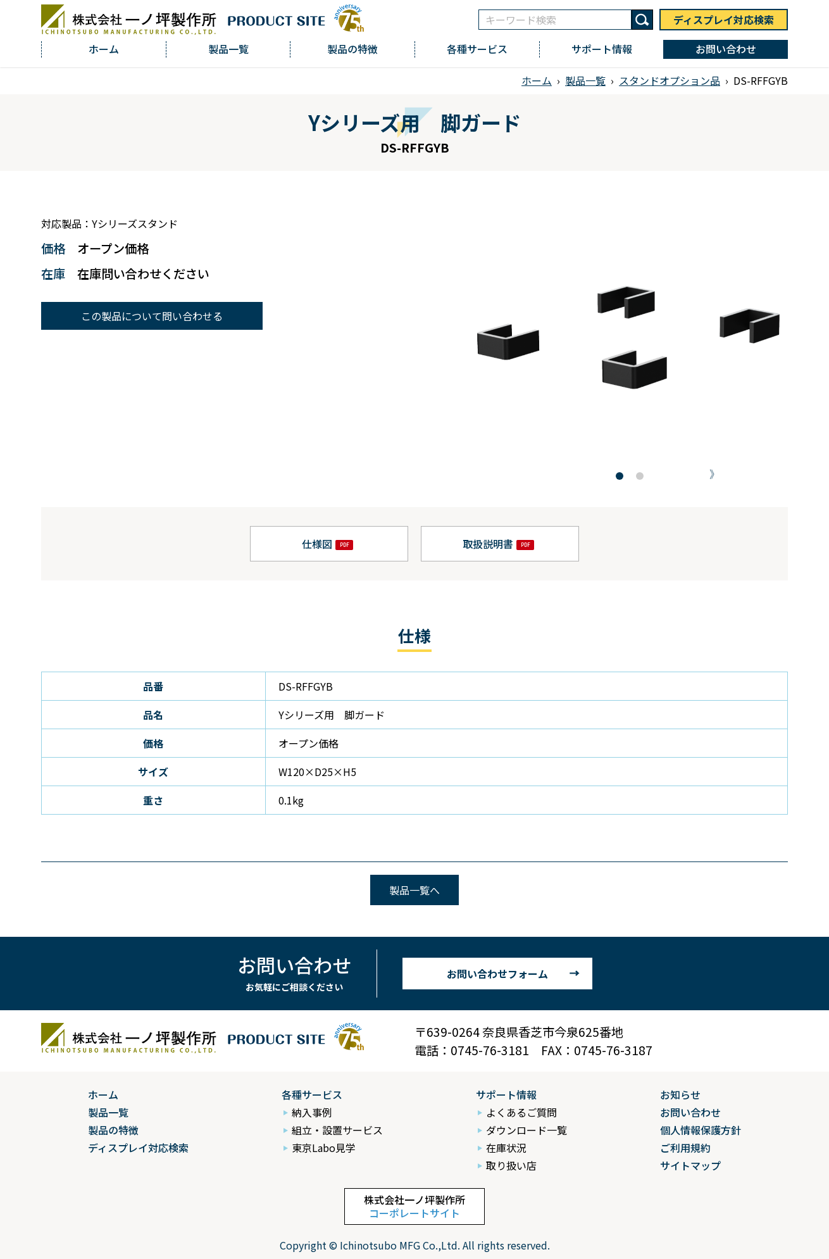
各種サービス (477, 48)
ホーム (104, 48)
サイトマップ (690, 1165)
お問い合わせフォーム (497, 973)
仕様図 (317, 543)
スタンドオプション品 (669, 80)
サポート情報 (601, 48)
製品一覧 (228, 48)
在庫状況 (506, 1147)
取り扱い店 (511, 1165)
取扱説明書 (488, 543)
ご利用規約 (685, 1147)
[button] (619, 476)
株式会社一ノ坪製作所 (414, 1206)
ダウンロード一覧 (526, 1129)
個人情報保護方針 (700, 1129)
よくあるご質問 (521, 1112)
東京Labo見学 (324, 1147)
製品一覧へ (414, 890)
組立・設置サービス (337, 1129)
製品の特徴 (352, 48)
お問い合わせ (725, 48)
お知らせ (680, 1094)
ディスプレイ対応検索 (723, 19)
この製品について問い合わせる (152, 315)
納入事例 (312, 1112)
